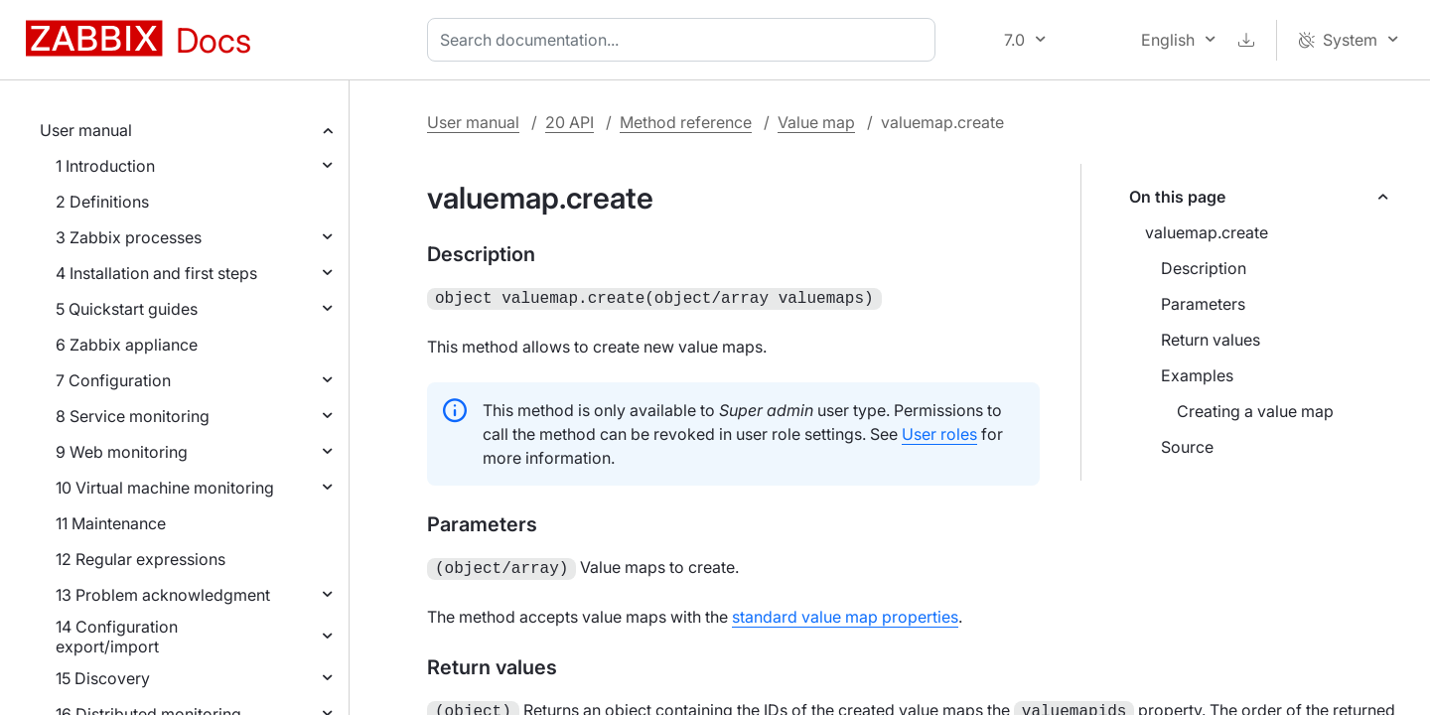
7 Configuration (113, 380)
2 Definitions (102, 202)
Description (1203, 268)
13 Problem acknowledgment (163, 595)
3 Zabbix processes (129, 237)
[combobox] (685, 40)
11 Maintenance (111, 523)
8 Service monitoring (133, 416)
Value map (816, 122)
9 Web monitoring (122, 452)
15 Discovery (103, 678)
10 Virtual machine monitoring (165, 488)
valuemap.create (1206, 232)
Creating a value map (1255, 411)
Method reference (686, 122)
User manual (86, 130)
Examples (1197, 375)
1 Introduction (105, 166)
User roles (939, 432)
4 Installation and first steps (156, 273)
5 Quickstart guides (127, 309)
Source (1187, 447)
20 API (569, 122)
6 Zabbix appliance (127, 345)
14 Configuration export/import (117, 636)
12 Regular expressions (140, 559)
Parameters (1203, 304)
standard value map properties (845, 613)
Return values (1210, 340)
